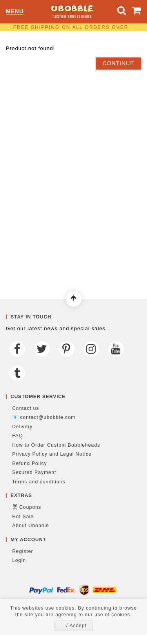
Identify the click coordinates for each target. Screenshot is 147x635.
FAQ (17, 435)
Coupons (30, 507)
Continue (118, 63)
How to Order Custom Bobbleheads (56, 445)
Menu (15, 11)
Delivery (22, 426)
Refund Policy (29, 463)
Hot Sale (23, 516)
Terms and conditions (38, 482)
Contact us (25, 408)
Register (22, 551)
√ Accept (76, 625)
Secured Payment (34, 472)
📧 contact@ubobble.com (43, 417)
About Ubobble (30, 525)
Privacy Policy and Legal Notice (52, 454)
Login (19, 560)
